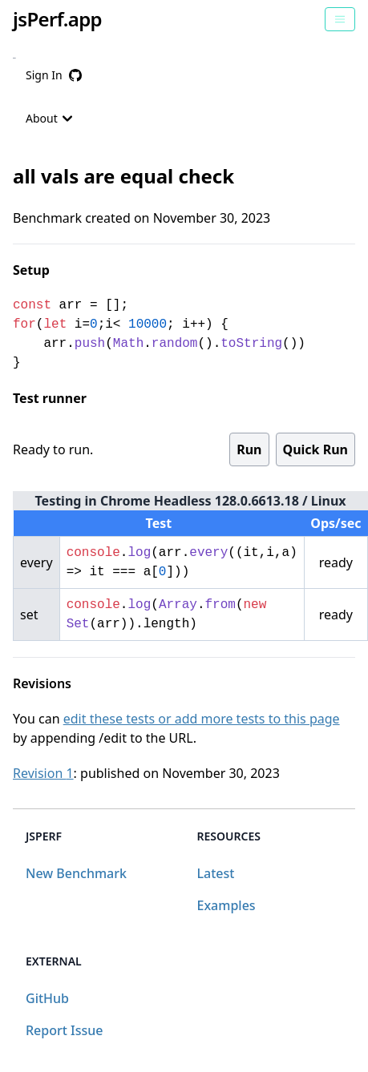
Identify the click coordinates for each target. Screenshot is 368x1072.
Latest (216, 873)
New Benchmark (76, 873)
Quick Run (315, 449)
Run (249, 449)
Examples (226, 905)
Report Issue (64, 1030)
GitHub (47, 998)
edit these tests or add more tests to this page (201, 718)
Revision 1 (43, 773)
